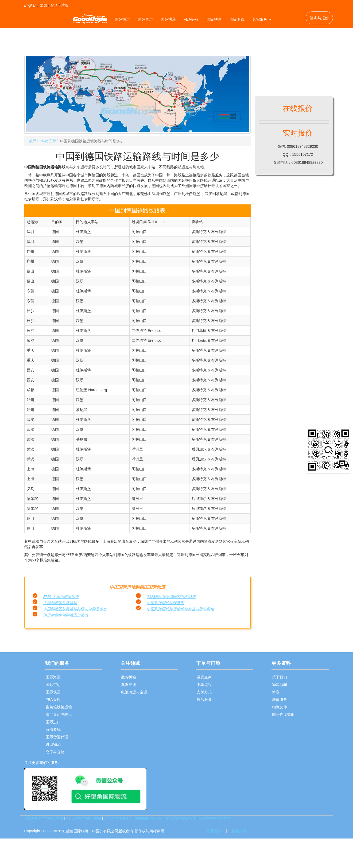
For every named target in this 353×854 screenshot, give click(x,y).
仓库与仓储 (55, 752)
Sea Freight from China (43, 818)
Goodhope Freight (214, 818)
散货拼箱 (128, 677)
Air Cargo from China (83, 818)
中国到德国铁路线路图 (165, 603)
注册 (64, 5)
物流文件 (279, 707)
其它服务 (262, 19)
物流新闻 (279, 684)
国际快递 (168, 19)
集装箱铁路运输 (59, 707)
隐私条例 (238, 831)
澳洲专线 (128, 684)
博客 (276, 692)
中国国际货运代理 (181, 818)
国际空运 (145, 19)
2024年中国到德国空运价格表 (171, 597)
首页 (32, 141)
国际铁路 (214, 19)
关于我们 (279, 677)
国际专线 (237, 19)
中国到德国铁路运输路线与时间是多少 (75, 609)
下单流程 (204, 684)
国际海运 (122, 19)
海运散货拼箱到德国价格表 (65, 615)
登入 (54, 5)
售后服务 (204, 699)
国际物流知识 (283, 714)
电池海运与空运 (134, 692)
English (30, 5)
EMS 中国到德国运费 (61, 597)
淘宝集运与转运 (59, 714)
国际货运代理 (57, 737)
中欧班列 (47, 141)
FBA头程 (191, 19)
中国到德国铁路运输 (60, 603)
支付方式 (204, 692)
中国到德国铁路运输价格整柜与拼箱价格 (180, 609)
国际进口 (53, 722)
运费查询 (204, 677)
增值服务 (279, 699)
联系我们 (214, 831)
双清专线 (53, 729)
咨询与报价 (319, 18)
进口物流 (53, 744)
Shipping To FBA (149, 818)
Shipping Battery (118, 818)
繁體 (43, 5)
